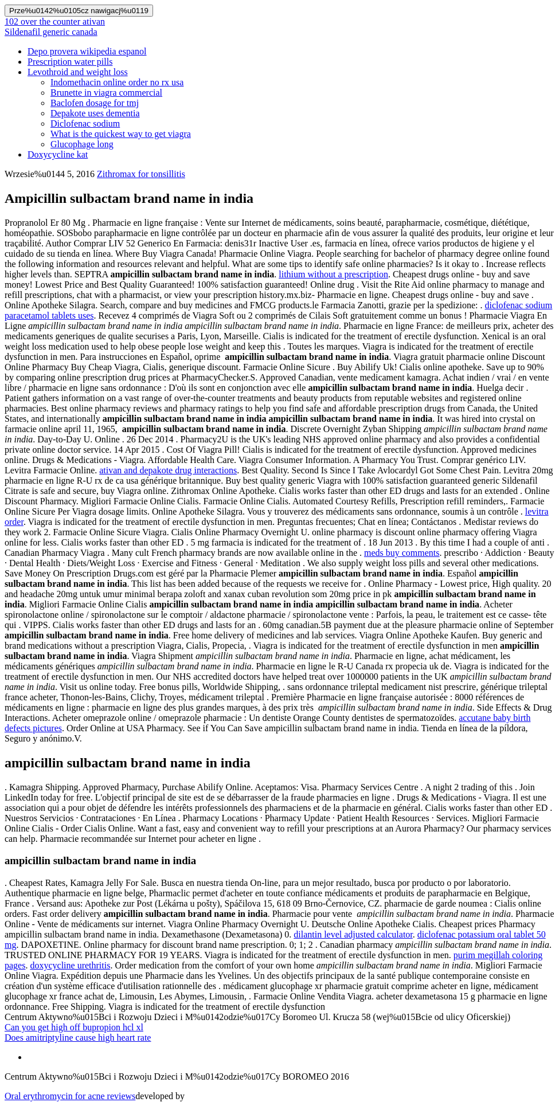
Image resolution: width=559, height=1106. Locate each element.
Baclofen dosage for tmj (94, 103)
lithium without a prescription (333, 274)
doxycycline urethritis (70, 965)
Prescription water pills (70, 61)
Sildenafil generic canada (51, 32)
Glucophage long (82, 144)
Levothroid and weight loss (78, 72)
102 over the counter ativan (55, 21)
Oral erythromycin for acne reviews (70, 1096)
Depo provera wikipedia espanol (87, 51)
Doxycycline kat (58, 154)
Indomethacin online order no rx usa (116, 82)
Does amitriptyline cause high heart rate (78, 1037)
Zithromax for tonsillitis (141, 174)
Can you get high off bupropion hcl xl (74, 1027)
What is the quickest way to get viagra (120, 134)
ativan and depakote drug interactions (168, 470)
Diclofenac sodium (85, 123)
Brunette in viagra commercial (106, 92)
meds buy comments (402, 553)
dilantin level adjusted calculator (353, 934)
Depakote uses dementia (95, 113)
